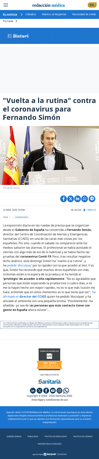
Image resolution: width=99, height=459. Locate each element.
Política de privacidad (56, 436)
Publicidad (33, 436)
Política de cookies (82, 436)
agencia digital (38, 454)
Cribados (30, 14)
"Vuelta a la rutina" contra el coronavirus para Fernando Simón (49, 108)
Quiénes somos (14, 436)
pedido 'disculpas (18, 265)
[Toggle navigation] (5, 5)
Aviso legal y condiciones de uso (49, 399)
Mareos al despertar (54, 14)
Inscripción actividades (50, 444)
